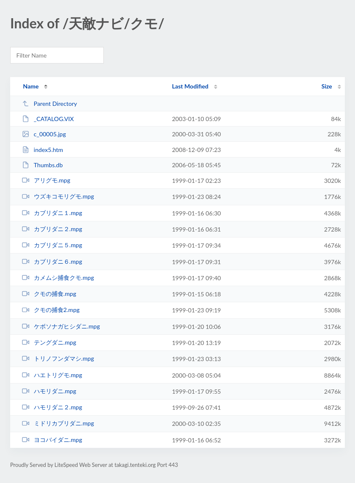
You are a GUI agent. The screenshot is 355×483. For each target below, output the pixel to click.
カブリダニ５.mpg (52, 244)
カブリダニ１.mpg (52, 212)
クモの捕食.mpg (49, 293)
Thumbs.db (42, 164)
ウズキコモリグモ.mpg (58, 196)
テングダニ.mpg (49, 342)
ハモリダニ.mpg (49, 391)
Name (31, 86)
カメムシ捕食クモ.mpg (58, 277)
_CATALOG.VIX (48, 118)
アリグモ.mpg (46, 180)
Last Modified (190, 86)
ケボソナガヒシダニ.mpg (61, 326)
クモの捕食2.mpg (51, 309)
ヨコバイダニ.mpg (52, 439)
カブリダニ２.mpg (52, 228)
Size (327, 86)
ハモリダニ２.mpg (52, 407)
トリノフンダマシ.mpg (58, 358)
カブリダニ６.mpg (52, 261)
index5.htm (42, 149)
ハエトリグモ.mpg (52, 374)
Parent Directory (49, 103)
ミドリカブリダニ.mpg (58, 423)
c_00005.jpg (44, 134)
